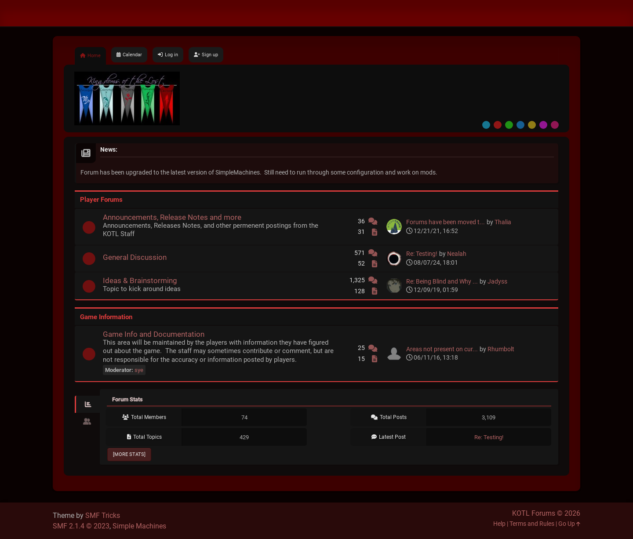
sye (139, 370)
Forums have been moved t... (445, 222)
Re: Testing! (421, 254)
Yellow (532, 125)
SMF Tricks (102, 515)
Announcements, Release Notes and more (172, 217)
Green (509, 125)
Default (486, 125)
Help (499, 524)
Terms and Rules (531, 524)
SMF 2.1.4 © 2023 (81, 526)
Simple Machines (139, 526)
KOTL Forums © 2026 (546, 513)
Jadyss (497, 281)
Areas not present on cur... (442, 349)
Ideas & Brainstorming (140, 280)
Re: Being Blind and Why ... (442, 281)
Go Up (569, 524)
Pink (555, 125)
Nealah (456, 254)
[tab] (87, 404)
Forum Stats (127, 399)
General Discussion (135, 257)
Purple (543, 125)
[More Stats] (129, 454)
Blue (520, 125)
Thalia (503, 222)
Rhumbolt (500, 349)
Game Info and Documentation (153, 334)
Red (498, 125)
